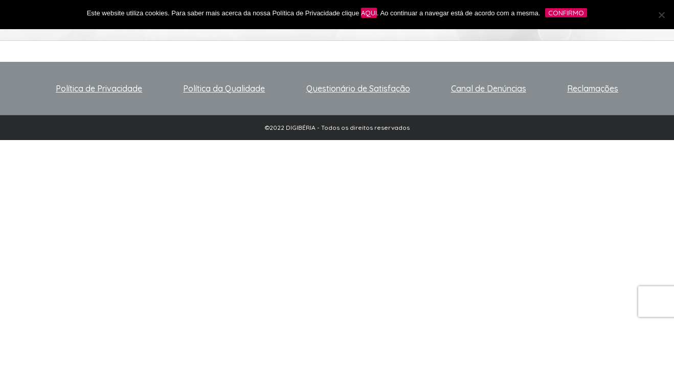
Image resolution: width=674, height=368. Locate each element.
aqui (369, 13)
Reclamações (592, 88)
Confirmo (566, 13)
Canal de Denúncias (488, 88)
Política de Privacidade (99, 88)
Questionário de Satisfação (358, 88)
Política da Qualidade (224, 88)
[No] (661, 15)
